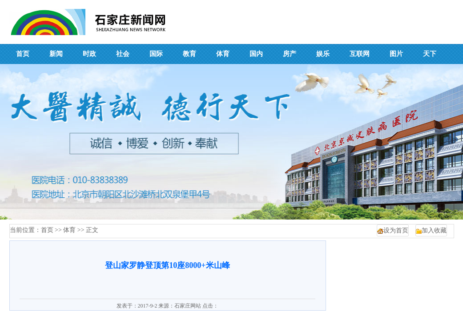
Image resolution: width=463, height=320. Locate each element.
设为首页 (395, 230)
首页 (47, 230)
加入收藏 (434, 230)
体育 (69, 230)
